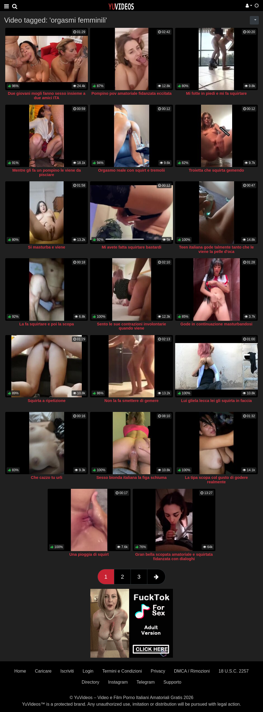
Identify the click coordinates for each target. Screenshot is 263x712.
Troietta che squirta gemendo (216, 170)
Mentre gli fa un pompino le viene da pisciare (46, 172)
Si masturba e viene (46, 247)
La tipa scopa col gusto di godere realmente (216, 479)
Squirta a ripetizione (47, 400)
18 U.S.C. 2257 (234, 671)
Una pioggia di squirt (89, 554)
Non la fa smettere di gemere (131, 400)
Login (88, 671)
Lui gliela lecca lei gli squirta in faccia (216, 400)
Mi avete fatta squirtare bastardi (131, 247)
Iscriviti (67, 671)
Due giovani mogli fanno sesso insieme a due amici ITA (46, 95)
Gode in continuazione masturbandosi (216, 324)
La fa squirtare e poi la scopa (46, 324)
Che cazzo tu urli (46, 477)
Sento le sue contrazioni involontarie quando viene (131, 326)
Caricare (43, 671)
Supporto (172, 682)
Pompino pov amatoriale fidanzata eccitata (131, 93)
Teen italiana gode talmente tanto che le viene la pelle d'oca (216, 249)
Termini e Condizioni (122, 671)
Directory (90, 682)
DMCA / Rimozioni (192, 671)
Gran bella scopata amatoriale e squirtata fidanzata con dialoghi (174, 556)
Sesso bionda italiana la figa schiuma (131, 477)
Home (20, 671)
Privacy (158, 671)
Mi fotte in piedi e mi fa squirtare (216, 93)
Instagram (118, 682)
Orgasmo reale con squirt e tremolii (131, 170)
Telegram (146, 682)
